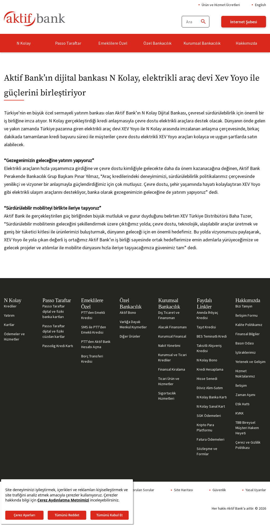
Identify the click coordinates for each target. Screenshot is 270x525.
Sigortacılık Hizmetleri (167, 396)
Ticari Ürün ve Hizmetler (168, 381)
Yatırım (9, 315)
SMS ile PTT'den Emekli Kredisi (93, 330)
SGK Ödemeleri (209, 415)
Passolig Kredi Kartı (57, 345)
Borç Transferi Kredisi (92, 359)
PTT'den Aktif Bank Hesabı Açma (95, 344)
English (260, 4)
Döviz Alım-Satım (210, 387)
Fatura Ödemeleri (210, 439)
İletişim (241, 385)
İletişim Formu (246, 315)
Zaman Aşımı (245, 394)
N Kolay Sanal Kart (211, 406)
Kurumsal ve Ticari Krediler (172, 357)
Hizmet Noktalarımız (245, 374)
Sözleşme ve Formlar (207, 451)
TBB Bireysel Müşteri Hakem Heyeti (247, 427)
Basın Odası (244, 343)
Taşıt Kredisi (206, 327)
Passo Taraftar (68, 43)
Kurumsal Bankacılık (202, 43)
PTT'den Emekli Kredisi (93, 315)
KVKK (239, 413)
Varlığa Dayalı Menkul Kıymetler (133, 324)
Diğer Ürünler (130, 336)
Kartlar (9, 324)
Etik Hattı (242, 404)
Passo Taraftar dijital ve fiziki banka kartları (53, 311)
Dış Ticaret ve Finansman (169, 315)
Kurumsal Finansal (172, 336)
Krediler (10, 306)
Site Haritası (183, 489)
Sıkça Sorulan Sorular (137, 489)
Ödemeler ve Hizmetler (14, 336)
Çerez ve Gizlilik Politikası (248, 445)
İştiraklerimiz (245, 352)
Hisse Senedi (207, 378)
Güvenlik (219, 489)
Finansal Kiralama (171, 369)
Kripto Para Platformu (205, 427)
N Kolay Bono (207, 360)
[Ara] (203, 21)
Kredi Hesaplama (210, 369)
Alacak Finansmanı (172, 327)
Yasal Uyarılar (255, 489)
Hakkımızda (246, 43)
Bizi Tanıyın (243, 306)
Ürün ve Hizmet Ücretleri (221, 4)
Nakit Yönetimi (169, 345)
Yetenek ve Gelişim (250, 361)
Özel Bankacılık (157, 43)
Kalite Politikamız (248, 324)
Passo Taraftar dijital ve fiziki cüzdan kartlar (53, 331)
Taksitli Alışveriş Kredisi (209, 348)
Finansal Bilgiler (247, 333)
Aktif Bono (128, 312)
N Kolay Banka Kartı (212, 397)
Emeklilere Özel (112, 43)
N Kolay (24, 43)
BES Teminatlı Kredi (212, 336)
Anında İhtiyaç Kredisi (207, 315)
